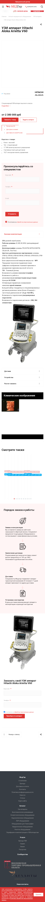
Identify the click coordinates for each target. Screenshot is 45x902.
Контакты (22, 789)
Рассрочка (22, 849)
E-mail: (7, 198)
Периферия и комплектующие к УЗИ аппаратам (22, 832)
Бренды (22, 783)
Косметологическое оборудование (22, 815)
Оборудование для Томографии (22, 824)
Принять (38, 894)
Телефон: (8, 187)
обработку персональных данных (27, 222)
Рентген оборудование (22, 829)
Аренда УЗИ (22, 841)
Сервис (22, 844)
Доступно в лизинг (12, 129)
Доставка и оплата (22, 786)
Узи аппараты (22, 809)
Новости (22, 795)
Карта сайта (22, 801)
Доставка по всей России (14, 133)
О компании (23, 780)
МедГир (22, 777)
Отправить (12, 214)
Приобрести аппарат (14, 725)
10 (30, 507)
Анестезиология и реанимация (22, 812)
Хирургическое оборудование (22, 826)
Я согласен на (23, 222)
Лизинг (22, 846)
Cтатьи (22, 798)
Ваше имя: (9, 175)
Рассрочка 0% (10, 126)
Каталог (22, 806)
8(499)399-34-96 (32, 6)
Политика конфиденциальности (22, 792)
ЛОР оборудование (22, 821)
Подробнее (29, 502)
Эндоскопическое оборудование (22, 818)
